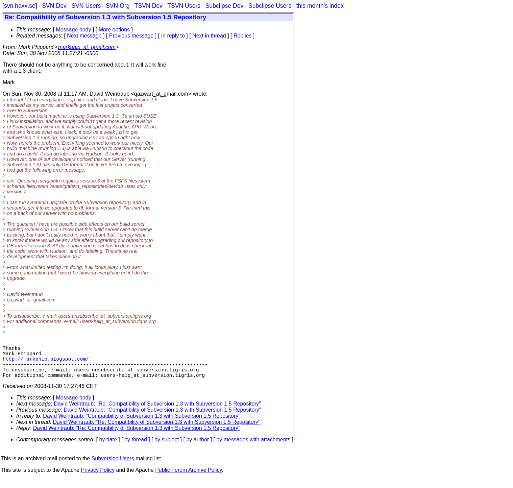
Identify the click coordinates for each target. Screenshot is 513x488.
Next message (84, 36)
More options (114, 29)
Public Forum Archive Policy (188, 479)
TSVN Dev (149, 5)
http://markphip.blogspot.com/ (46, 364)
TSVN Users (183, 5)
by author (197, 449)
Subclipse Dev (224, 5)
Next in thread (209, 36)
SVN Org (117, 5)
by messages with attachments (253, 449)
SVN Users (86, 5)
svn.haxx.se (19, 5)
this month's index (320, 5)
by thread (135, 449)
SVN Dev (54, 5)
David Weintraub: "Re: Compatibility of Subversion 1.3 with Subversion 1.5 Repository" (157, 413)
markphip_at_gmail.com (87, 47)
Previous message (131, 36)
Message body (73, 29)
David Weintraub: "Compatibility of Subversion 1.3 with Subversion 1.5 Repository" (162, 419)
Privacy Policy (98, 479)
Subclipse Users (269, 5)
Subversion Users (113, 468)
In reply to (173, 36)
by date (108, 449)
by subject (166, 449)
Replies (242, 36)
